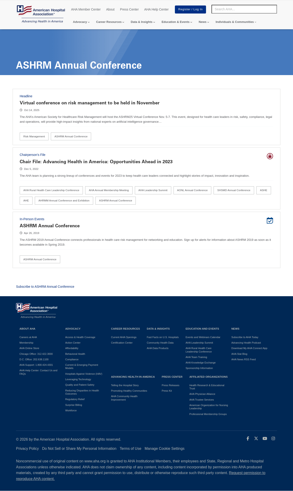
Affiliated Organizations (208, 376)
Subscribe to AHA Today (244, 337)
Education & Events (176, 22)
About (110, 9)
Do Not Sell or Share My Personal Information (79, 448)
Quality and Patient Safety (79, 384)
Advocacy (80, 22)
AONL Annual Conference (192, 190)
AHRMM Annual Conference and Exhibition (64, 200)
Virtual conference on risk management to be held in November (90, 103)
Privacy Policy (27, 448)
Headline (26, 96)
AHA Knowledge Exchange (201, 362)
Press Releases (170, 385)
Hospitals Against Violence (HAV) (83, 373)
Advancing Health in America (133, 376)
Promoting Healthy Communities (129, 390)
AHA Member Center (86, 9)
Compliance (72, 359)
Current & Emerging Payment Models (81, 366)
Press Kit (167, 390)
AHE (26, 200)
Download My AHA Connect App (249, 348)
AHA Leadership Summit (153, 190)
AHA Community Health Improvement (124, 398)
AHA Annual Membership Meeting (109, 190)
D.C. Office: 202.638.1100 (34, 359)
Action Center (73, 342)
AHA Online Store (29, 348)
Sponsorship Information (199, 368)
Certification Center (122, 342)
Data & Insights (141, 22)
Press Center (129, 9)
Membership (26, 342)
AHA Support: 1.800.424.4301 (36, 365)
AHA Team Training (196, 357)
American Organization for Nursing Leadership (208, 407)
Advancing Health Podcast (246, 342)
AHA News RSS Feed (243, 359)
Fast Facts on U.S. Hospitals (163, 337)
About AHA (27, 328)
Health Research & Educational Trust (206, 387)
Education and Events (202, 328)
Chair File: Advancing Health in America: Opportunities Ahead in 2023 (96, 161)
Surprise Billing (73, 405)
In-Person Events (32, 219)
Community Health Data (160, 342)
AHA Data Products (157, 348)
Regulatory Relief (74, 399)
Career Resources (109, 22)
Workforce (71, 410)
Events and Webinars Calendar (203, 337)
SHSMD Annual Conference (233, 190)
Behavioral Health (75, 354)
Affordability (71, 348)
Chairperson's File (32, 155)
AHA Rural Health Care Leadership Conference (51, 190)
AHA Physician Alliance (202, 394)
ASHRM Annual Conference (71, 136)
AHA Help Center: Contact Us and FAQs (38, 372)
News (202, 22)
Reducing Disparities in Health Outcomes (82, 392)
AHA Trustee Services (201, 399)
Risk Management (34, 136)
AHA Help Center (156, 9)
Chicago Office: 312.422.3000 (36, 354)
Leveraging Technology (78, 379)
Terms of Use (130, 448)
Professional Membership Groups (208, 414)
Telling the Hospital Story (125, 385)
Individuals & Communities (235, 22)
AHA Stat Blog (239, 354)
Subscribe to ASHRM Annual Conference (45, 286)
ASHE (263, 190)
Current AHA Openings (123, 337)
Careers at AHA (28, 337)
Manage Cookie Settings (164, 448)
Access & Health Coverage (80, 337)
